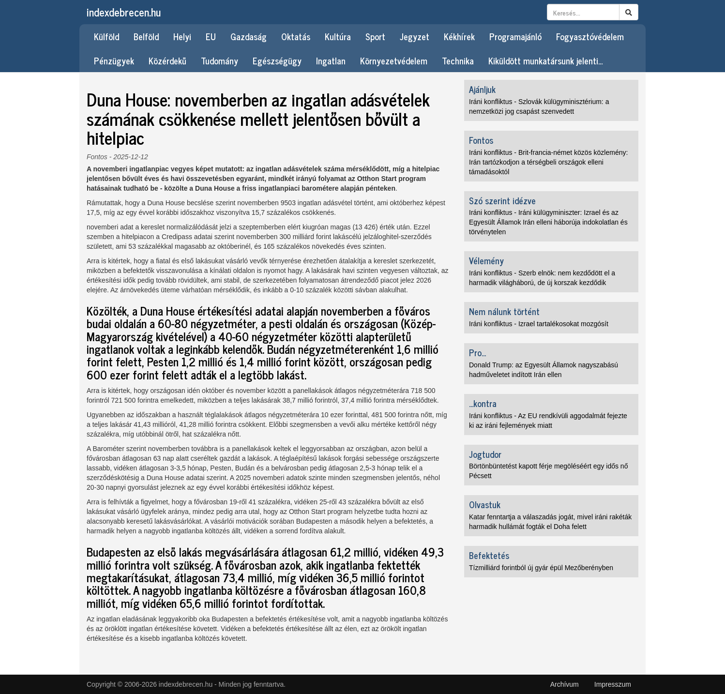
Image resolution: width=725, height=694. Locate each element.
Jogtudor (485, 454)
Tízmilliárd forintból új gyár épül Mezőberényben (541, 568)
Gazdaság (248, 36)
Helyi (182, 36)
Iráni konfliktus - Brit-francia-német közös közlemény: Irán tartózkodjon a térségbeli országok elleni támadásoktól (548, 162)
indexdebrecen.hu (124, 12)
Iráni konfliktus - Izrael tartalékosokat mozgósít (538, 324)
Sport (375, 36)
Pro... (477, 352)
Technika (458, 60)
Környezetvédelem (393, 60)
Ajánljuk (482, 89)
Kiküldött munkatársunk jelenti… (545, 60)
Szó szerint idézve (502, 200)
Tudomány (219, 60)
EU (211, 36)
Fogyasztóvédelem (590, 36)
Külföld (106, 36)
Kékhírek (459, 36)
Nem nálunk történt (504, 311)
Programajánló (515, 36)
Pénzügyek (114, 60)
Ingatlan (331, 60)
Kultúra (338, 36)
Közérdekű (167, 60)
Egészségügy (277, 60)
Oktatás (295, 36)
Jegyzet (414, 36)
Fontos (97, 157)
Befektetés (489, 555)
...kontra (483, 403)
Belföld (146, 36)
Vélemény (486, 260)
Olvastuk (484, 504)
